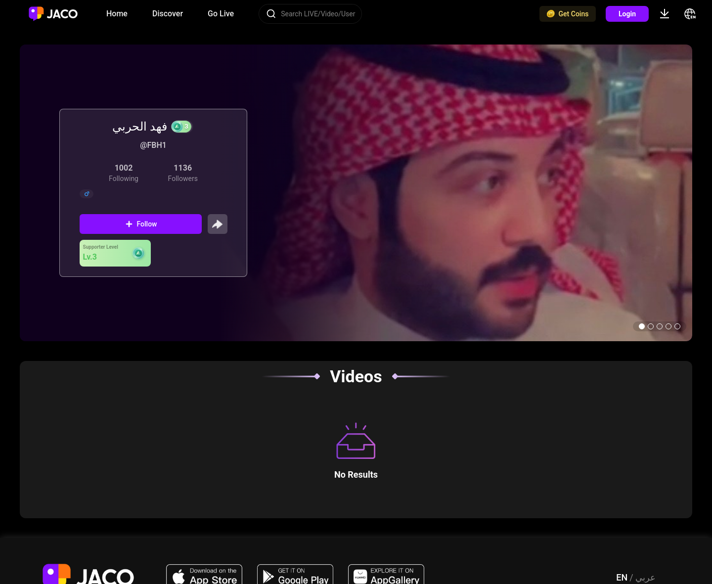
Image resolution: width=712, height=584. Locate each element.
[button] (642, 326)
